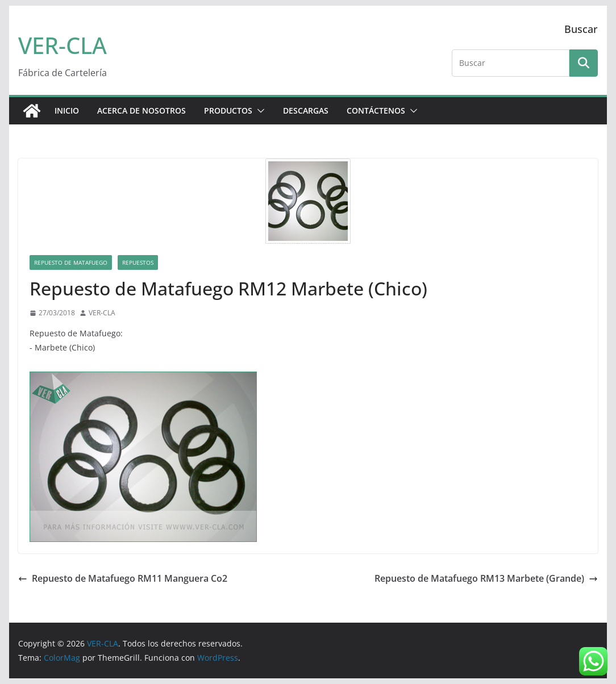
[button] (258, 111)
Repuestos (137, 262)
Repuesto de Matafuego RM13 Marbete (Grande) (486, 578)
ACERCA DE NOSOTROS (141, 110)
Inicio (67, 110)
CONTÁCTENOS (376, 110)
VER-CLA (62, 45)
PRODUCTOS (228, 110)
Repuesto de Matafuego (70, 262)
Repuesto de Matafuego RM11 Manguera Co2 (122, 578)
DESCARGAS (305, 110)
